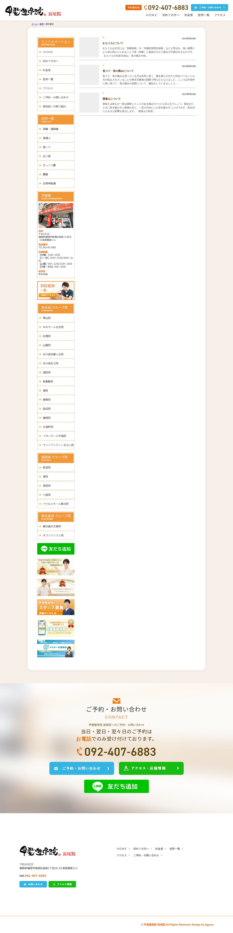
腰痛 (45, 174)
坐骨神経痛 (49, 183)
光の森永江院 (50, 363)
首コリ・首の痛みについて (118, 71)
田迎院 (47, 409)
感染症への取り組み (54, 106)
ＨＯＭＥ (151, 14)
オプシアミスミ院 (53, 535)
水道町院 (48, 427)
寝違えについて (112, 98)
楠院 (45, 390)
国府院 (47, 372)
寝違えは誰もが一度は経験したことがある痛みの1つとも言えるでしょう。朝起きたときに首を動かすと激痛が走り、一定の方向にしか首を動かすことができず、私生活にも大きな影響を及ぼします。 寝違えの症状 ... (149, 108)
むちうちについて (113, 43)
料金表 (188, 14)
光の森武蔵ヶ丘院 (53, 354)
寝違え (47, 138)
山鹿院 (47, 345)
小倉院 (47, 495)
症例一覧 (203, 14)
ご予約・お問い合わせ (56, 97)
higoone (209, 924)
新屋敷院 (48, 381)
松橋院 (47, 336)
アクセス (220, 14)
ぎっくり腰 (49, 165)
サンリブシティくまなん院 (58, 445)
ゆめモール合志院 (53, 327)
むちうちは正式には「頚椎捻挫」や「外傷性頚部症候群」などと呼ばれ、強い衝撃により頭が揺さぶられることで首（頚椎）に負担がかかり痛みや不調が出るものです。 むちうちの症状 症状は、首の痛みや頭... (149, 52)
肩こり (47, 147)
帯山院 (47, 318)
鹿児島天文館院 (52, 526)
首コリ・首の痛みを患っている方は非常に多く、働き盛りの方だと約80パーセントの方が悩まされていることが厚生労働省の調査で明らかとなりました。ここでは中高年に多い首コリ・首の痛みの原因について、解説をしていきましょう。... (149, 80)
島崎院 (47, 418)
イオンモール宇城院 (54, 436)
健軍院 (47, 399)
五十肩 (47, 156)
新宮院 (47, 467)
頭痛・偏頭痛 (50, 129)
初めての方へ (171, 14)
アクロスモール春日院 (56, 504)
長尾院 (47, 485)
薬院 (45, 476)
